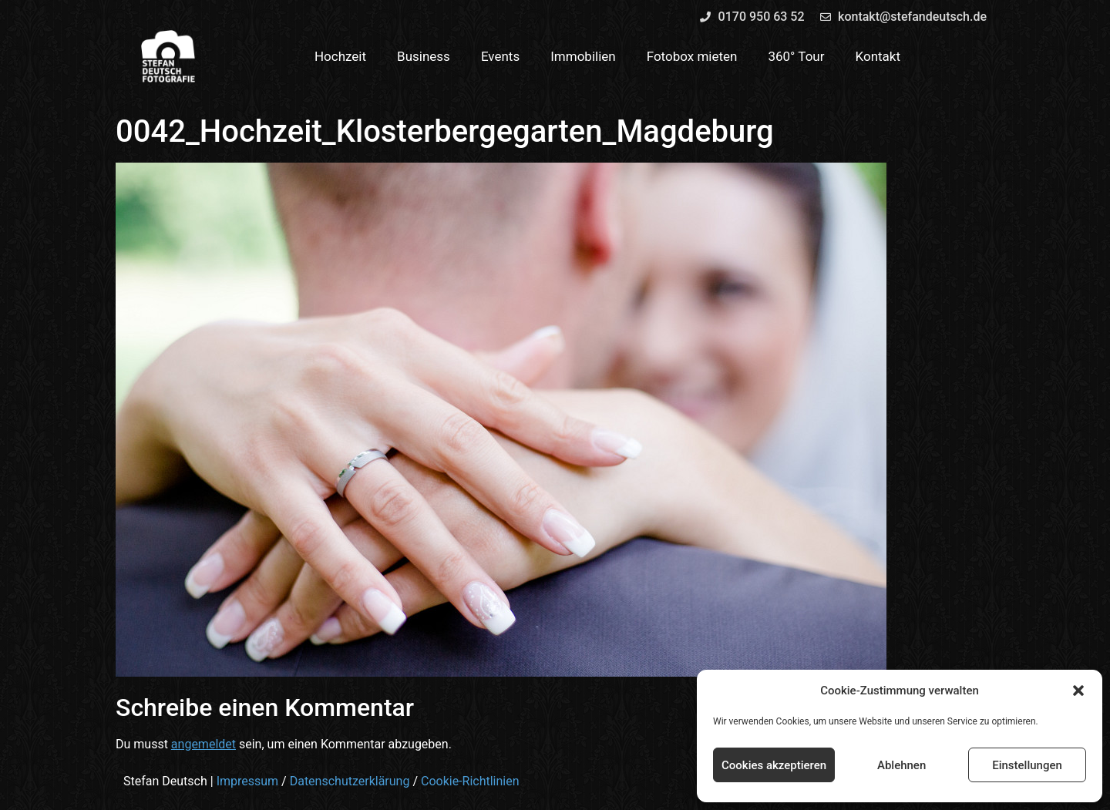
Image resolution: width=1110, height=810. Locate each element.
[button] (1078, 690)
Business (423, 56)
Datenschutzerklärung (350, 781)
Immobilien (583, 56)
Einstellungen (1027, 765)
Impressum (248, 781)
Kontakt (878, 56)
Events (500, 56)
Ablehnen (901, 765)
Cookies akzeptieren (774, 765)
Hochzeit (340, 56)
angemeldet (203, 744)
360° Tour (796, 56)
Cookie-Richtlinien (470, 781)
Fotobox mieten (692, 56)
